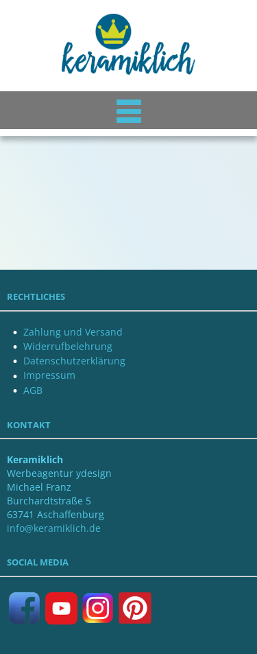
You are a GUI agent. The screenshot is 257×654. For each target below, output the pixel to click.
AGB (32, 390)
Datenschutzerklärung (74, 360)
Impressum (49, 375)
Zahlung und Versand (73, 331)
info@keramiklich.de (54, 528)
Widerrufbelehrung (67, 346)
